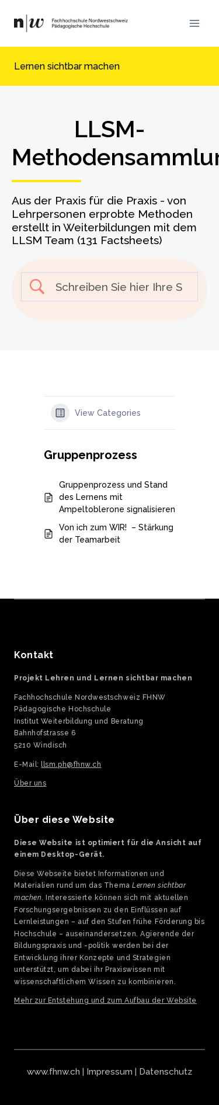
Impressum (109, 1071)
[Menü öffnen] (194, 23)
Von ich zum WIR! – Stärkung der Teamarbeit (116, 533)
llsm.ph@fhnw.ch (71, 764)
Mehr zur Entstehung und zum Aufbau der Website (105, 1000)
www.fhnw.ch (53, 1071)
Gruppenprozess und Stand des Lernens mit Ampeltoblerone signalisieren (117, 497)
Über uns (30, 783)
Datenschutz (165, 1071)
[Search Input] (119, 287)
